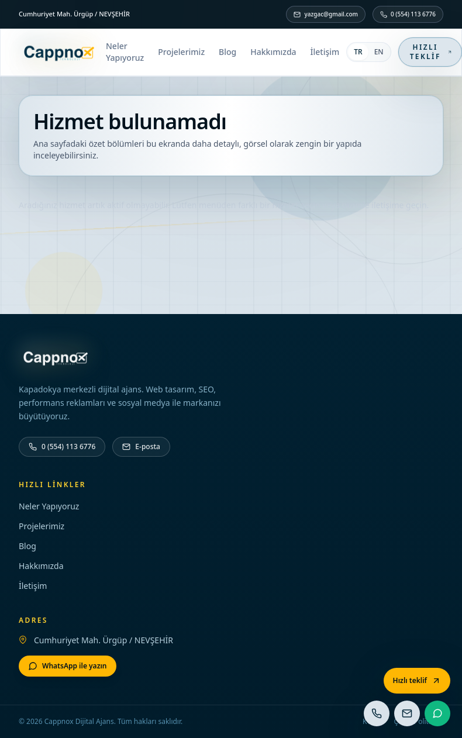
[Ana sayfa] (59, 52)
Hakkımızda (273, 51)
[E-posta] (141, 447)
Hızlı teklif (431, 51)
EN (379, 52)
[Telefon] (62, 447)
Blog (227, 51)
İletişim (325, 51)
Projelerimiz (181, 51)
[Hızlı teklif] (417, 681)
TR (358, 52)
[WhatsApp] (67, 666)
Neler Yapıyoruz (125, 51)
